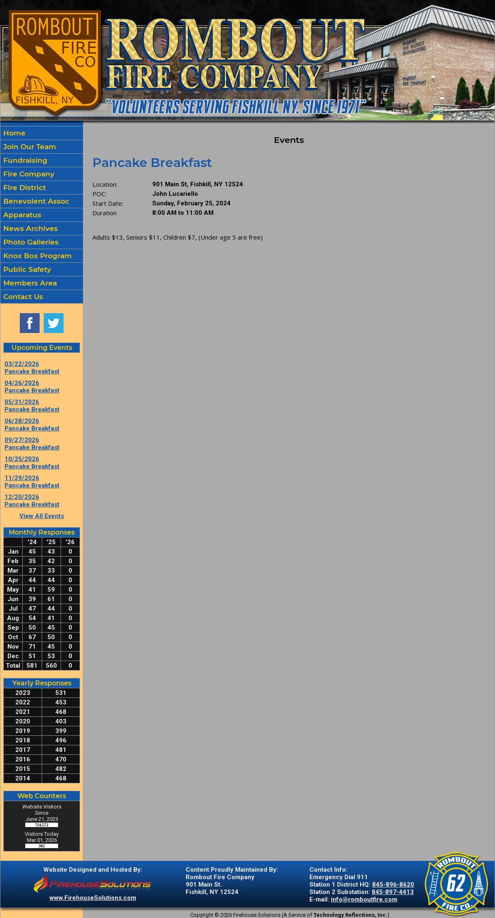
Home (13, 133)
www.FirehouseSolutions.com (93, 897)
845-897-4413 (393, 892)
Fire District (23, 187)
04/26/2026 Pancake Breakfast (32, 386)
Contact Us (22, 297)
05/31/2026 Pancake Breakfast (32, 405)
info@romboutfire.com (364, 899)
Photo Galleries (30, 242)
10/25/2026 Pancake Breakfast (32, 462)
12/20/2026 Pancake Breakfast (32, 500)
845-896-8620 (393, 884)
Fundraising (24, 160)
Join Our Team (28, 147)
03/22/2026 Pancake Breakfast (32, 367)
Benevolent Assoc (35, 201)
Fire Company (27, 174)
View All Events (41, 516)
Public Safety (26, 269)
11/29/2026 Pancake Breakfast (32, 481)
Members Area (29, 283)
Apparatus (21, 215)
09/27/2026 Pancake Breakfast (32, 443)
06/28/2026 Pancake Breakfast (32, 424)
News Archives (29, 228)
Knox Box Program (36, 256)
